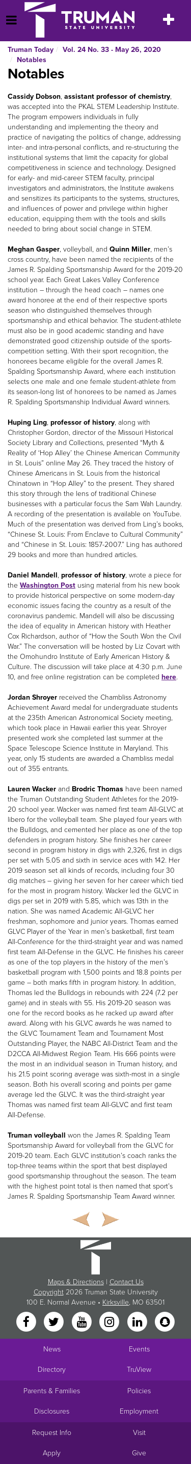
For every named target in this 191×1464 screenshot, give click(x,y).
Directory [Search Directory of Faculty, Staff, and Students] (52, 1369)
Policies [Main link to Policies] (139, 1391)
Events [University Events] (139, 1349)
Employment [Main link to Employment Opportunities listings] (139, 1411)
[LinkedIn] (138, 1322)
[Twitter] (55, 1322)
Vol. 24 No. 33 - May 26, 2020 (112, 49)
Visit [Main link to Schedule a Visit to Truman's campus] (139, 1432)
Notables (31, 60)
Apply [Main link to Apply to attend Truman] (52, 1453)
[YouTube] (82, 1322)
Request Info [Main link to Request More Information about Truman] (51, 1432)
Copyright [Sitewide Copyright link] (49, 1292)
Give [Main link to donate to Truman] (139, 1453)
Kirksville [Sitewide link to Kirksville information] (115, 1302)
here (168, 677)
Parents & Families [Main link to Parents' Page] (51, 1391)
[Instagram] (110, 1322)
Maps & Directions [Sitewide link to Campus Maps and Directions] (76, 1282)
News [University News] (52, 1349)
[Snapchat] (164, 1322)
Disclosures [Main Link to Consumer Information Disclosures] (51, 1411)
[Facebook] (27, 1322)
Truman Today (30, 49)
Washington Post (47, 585)
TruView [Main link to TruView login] (139, 1369)
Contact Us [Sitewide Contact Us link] (127, 1282)
